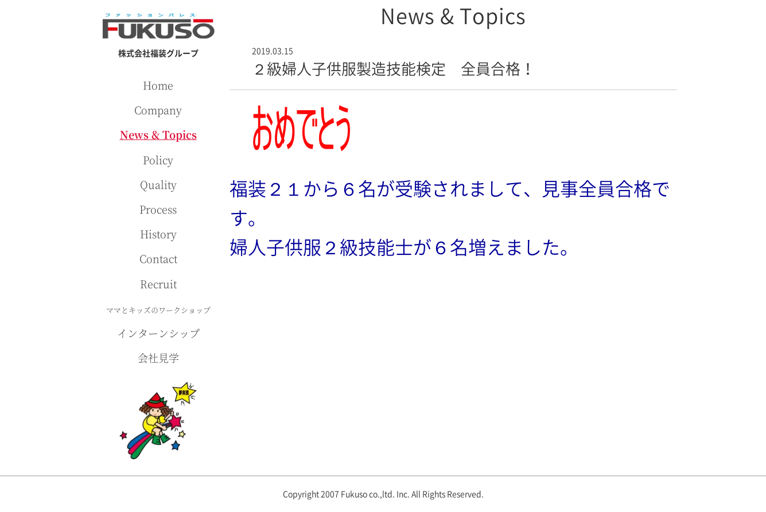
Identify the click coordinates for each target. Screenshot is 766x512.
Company (158, 109)
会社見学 (158, 357)
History (158, 233)
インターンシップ (158, 332)
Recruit (158, 283)
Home (158, 84)
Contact (158, 258)
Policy (158, 159)
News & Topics (158, 134)
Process (158, 208)
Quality (158, 184)
